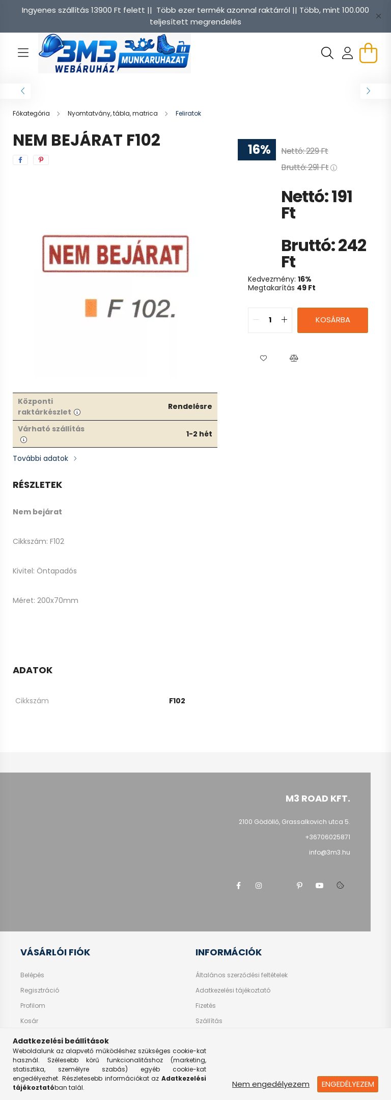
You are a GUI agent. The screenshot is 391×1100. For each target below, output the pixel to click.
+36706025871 (327, 837)
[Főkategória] (32, 113)
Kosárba (333, 319)
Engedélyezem (348, 1084)
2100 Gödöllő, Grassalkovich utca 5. (294, 821)
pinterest (299, 885)
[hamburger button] (23, 53)
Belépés (32, 975)
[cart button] (368, 53)
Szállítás (209, 1021)
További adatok (40, 458)
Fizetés (206, 1005)
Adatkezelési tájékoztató (233, 990)
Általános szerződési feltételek (242, 975)
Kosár (29, 1021)
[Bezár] (378, 16)
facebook (238, 885)
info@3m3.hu (329, 852)
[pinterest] (41, 160)
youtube (320, 885)
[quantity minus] (256, 320)
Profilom (32, 1005)
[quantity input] (270, 320)
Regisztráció (39, 990)
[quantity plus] (284, 320)
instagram (258, 885)
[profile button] (348, 53)
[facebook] (20, 160)
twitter (279, 885)
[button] (263, 358)
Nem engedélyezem (271, 1084)
